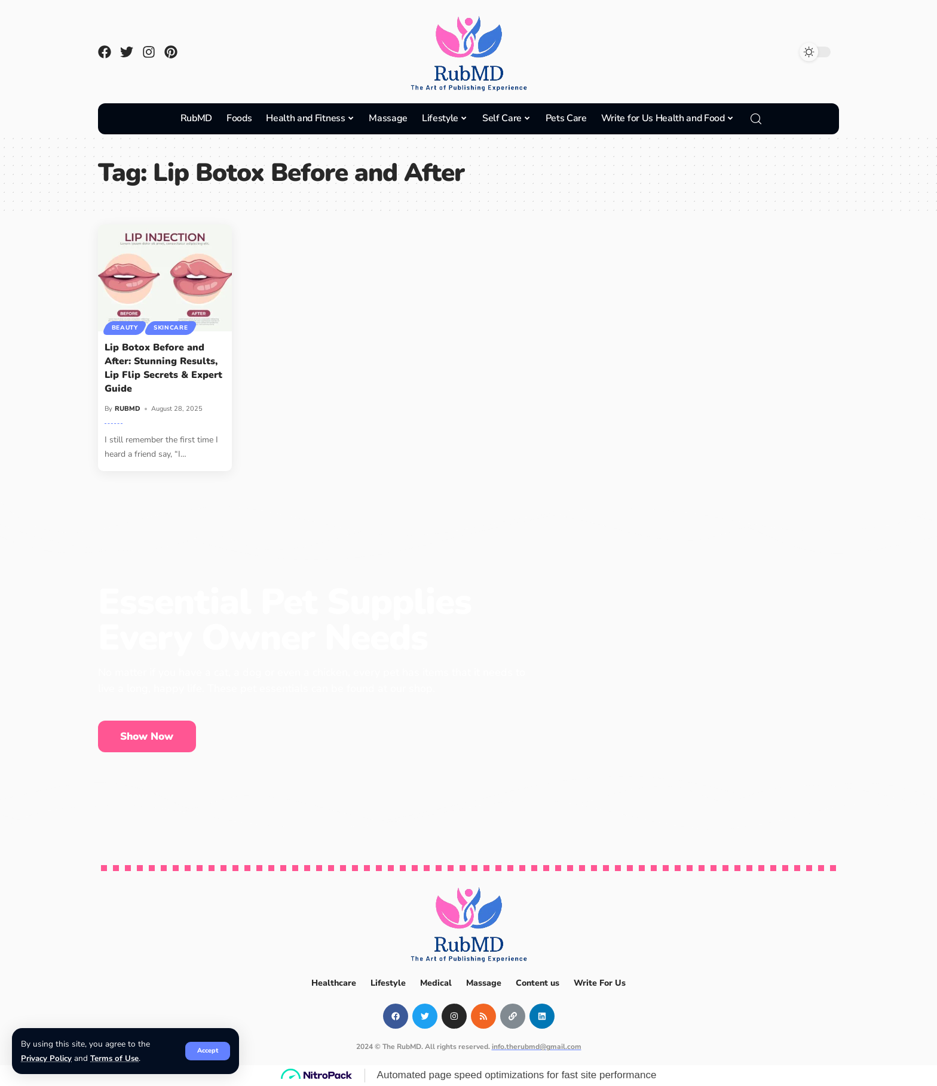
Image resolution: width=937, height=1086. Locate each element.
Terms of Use (115, 1058)
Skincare (171, 328)
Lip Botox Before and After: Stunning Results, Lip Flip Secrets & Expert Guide (163, 368)
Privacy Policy (46, 1058)
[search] (756, 118)
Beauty (125, 328)
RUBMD (127, 408)
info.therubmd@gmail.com (536, 1046)
